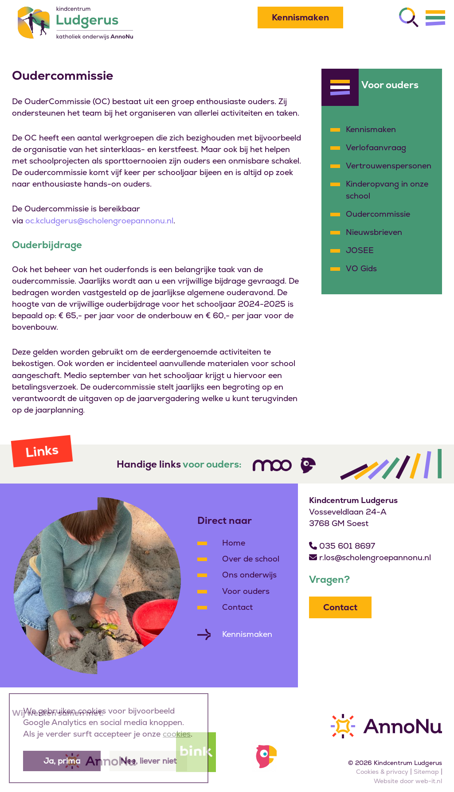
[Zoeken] (409, 17)
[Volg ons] (272, 465)
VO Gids (361, 268)
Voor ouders (246, 591)
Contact (237, 607)
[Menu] (435, 17)
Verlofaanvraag (376, 147)
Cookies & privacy (382, 772)
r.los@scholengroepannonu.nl (375, 557)
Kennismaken (300, 17)
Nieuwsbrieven (374, 232)
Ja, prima (61, 761)
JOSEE (360, 250)
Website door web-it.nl (408, 781)
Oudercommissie (378, 214)
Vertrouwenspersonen (388, 165)
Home (233, 543)
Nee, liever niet (148, 761)
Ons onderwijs (249, 575)
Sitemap (426, 772)
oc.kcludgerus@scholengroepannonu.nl (99, 220)
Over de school (250, 559)
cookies (177, 734)
